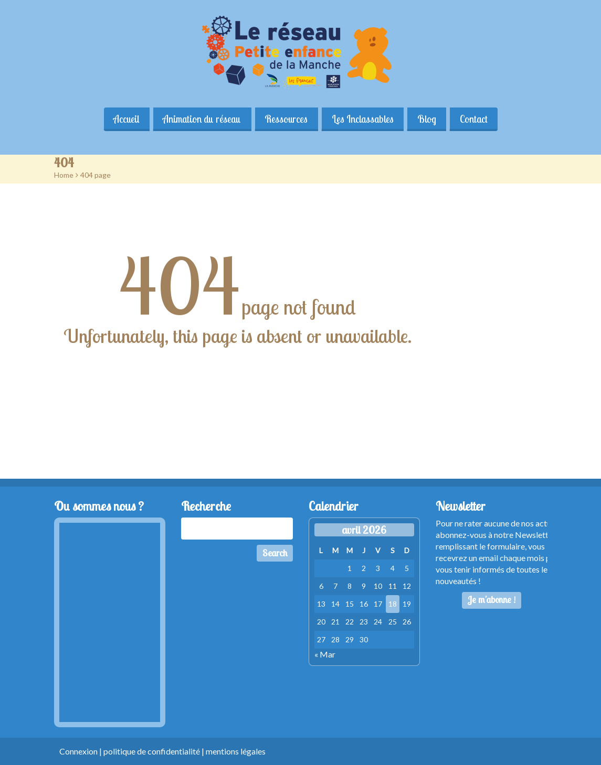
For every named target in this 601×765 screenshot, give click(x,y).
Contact (475, 119)
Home (63, 174)
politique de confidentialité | (154, 751)
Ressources (286, 119)
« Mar (324, 654)
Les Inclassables (363, 119)
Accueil (125, 119)
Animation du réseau (201, 119)
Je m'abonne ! (491, 600)
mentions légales (236, 751)
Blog (427, 119)
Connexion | (81, 751)
